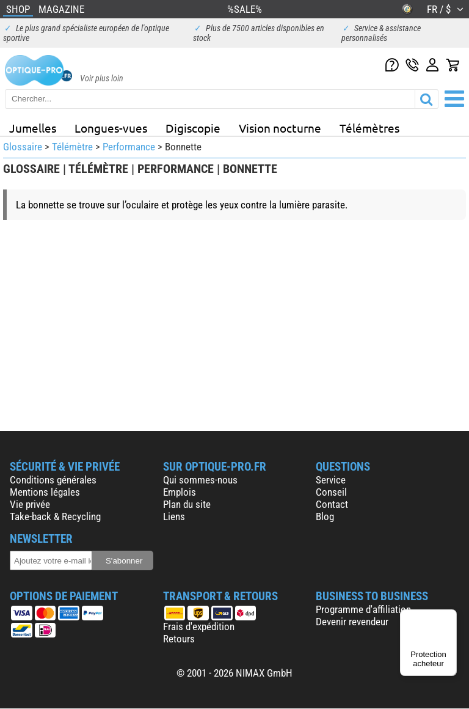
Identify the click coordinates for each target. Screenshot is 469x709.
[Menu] (449, 616)
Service (331, 480)
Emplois (179, 492)
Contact (332, 504)
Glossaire (22, 147)
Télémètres (369, 127)
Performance (129, 147)
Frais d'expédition (198, 626)
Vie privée (30, 504)
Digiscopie (192, 127)
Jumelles (32, 127)
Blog (325, 516)
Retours (179, 639)
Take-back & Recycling (55, 516)
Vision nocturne (280, 127)
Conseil (331, 492)
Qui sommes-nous (200, 480)
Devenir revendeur (352, 621)
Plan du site (187, 504)
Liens (174, 516)
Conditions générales (53, 480)
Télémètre (72, 147)
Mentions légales (45, 492)
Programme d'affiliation (363, 609)
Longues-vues (111, 127)
